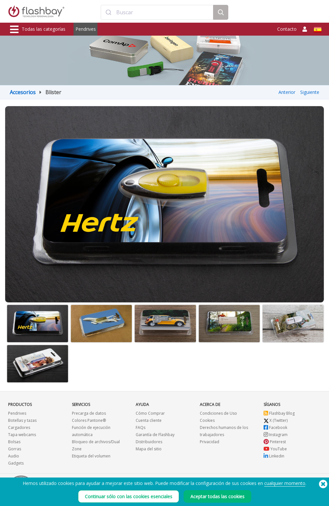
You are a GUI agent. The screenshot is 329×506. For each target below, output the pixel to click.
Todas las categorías (37, 29)
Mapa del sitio (149, 449)
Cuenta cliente (149, 420)
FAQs (140, 427)
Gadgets (16, 463)
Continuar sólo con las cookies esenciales (128, 496)
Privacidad (209, 441)
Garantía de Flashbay (155, 434)
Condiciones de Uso (218, 413)
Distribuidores (149, 441)
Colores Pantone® (89, 420)
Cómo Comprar (150, 413)
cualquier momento (284, 483)
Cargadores (19, 427)
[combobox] (157, 12)
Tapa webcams (22, 434)
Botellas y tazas (22, 420)
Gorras (14, 449)
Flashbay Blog (279, 413)
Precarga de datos (89, 413)
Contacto (287, 29)
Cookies (207, 420)
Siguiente (309, 92)
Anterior (286, 92)
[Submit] (108, 12)
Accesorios (23, 92)
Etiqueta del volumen (91, 456)
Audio (13, 456)
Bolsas (14, 441)
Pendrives (85, 29)
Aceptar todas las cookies (217, 496)
